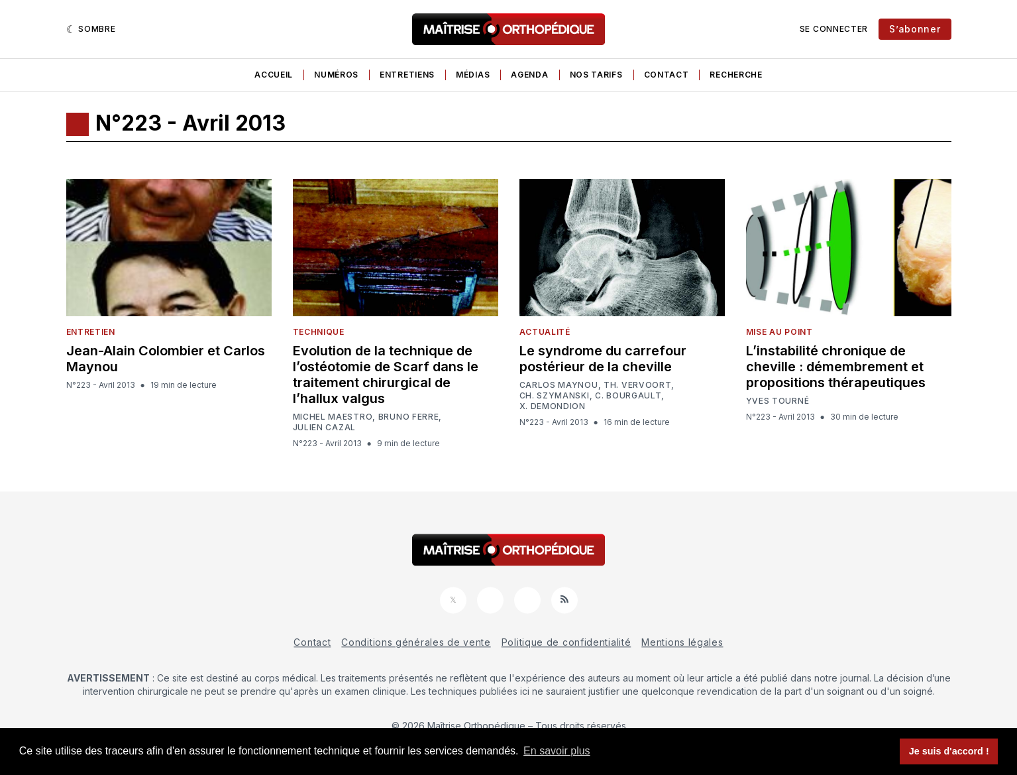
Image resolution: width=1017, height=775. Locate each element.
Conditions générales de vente (415, 642)
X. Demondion (552, 406)
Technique (319, 332)
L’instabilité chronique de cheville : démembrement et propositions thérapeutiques (836, 366)
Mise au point (779, 332)
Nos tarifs (596, 75)
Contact (666, 75)
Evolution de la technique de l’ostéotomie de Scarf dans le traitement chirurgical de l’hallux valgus (385, 374)
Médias (473, 75)
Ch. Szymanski (554, 395)
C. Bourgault (628, 395)
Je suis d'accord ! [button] (949, 751)
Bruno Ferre (408, 417)
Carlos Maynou (558, 385)
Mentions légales (682, 642)
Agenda (529, 75)
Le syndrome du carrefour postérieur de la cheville (602, 359)
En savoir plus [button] (556, 750)
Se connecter (834, 29)
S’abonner (914, 28)
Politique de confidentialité (566, 642)
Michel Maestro (333, 417)
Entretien (90, 332)
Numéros (336, 75)
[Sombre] (91, 29)
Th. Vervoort (637, 385)
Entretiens (407, 75)
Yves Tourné (778, 401)
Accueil (273, 75)
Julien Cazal (324, 427)
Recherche (736, 75)
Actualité (544, 332)
